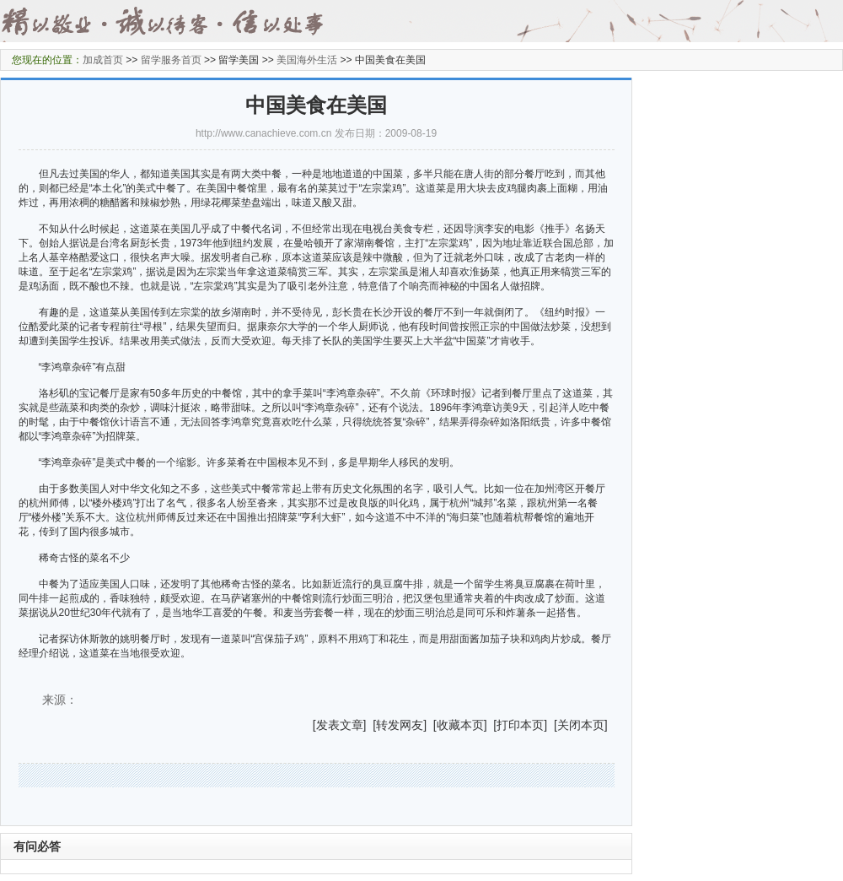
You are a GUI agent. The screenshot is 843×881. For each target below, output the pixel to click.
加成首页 (103, 60)
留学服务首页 (171, 60)
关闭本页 (580, 725)
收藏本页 (460, 725)
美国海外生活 (307, 60)
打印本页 (520, 725)
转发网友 (399, 725)
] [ (370, 725)
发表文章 (339, 725)
